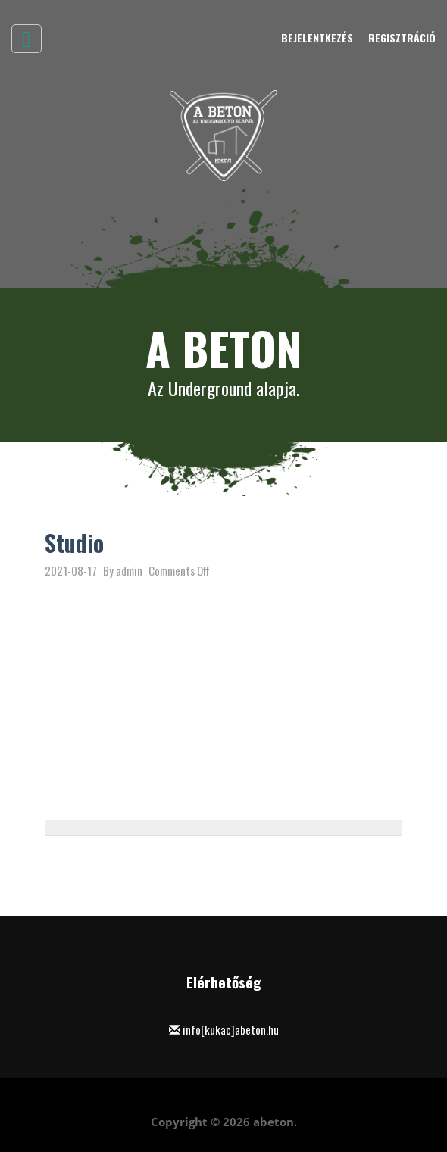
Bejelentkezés (317, 37)
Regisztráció (402, 37)
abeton (273, 1121)
